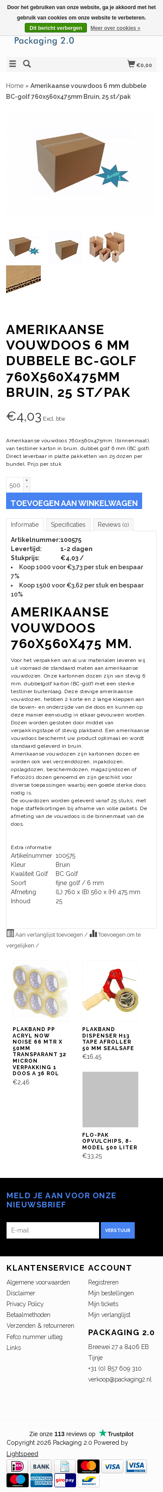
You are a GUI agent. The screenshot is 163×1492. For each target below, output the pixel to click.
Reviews (113, 524)
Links (14, 1347)
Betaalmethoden (28, 1314)
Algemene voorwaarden (38, 1282)
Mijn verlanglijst (109, 1314)
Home (14, 85)
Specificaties (68, 524)
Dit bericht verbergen (56, 28)
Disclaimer (21, 1293)
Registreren (103, 1282)
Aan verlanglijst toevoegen (45, 933)
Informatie (25, 524)
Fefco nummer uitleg (35, 1336)
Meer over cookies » (115, 28)
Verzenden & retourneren (40, 1325)
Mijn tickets (103, 1304)
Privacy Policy (25, 1304)
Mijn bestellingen (111, 1293)
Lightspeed (22, 1453)
